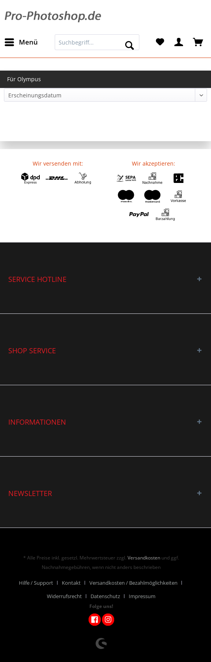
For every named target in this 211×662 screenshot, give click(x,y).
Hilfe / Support (36, 582)
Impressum (142, 596)
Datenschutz (105, 596)
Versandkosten (144, 557)
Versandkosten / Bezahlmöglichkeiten (133, 582)
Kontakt (71, 582)
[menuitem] (21, 42)
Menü (21, 41)
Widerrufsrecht (64, 596)
